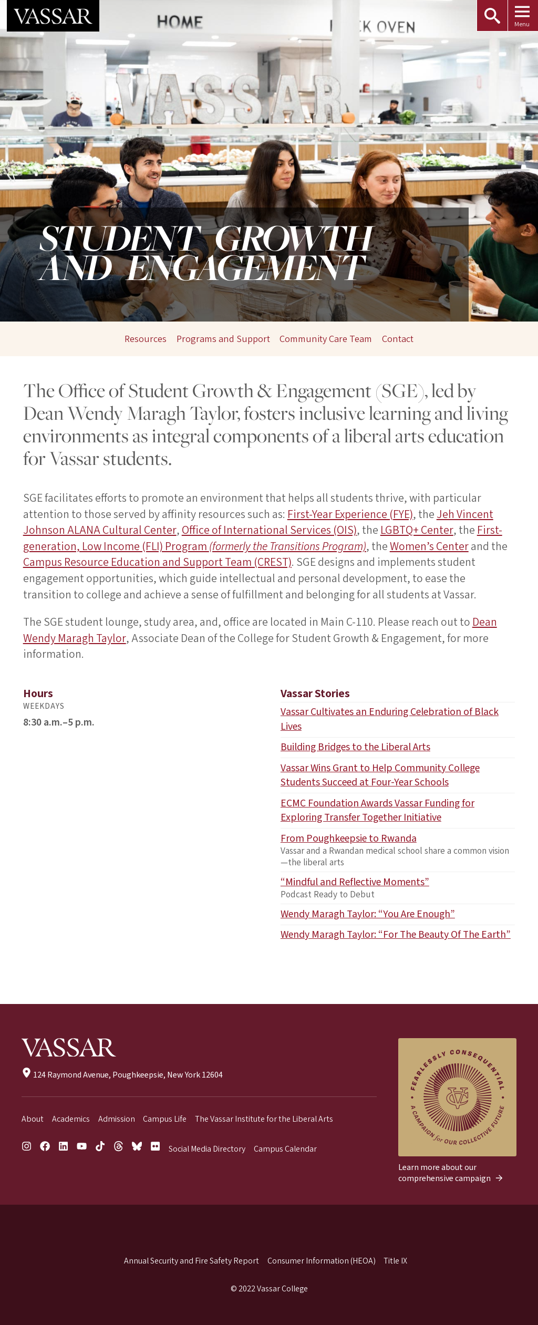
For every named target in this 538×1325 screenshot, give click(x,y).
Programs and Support (223, 339)
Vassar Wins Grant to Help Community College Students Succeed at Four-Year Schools (380, 775)
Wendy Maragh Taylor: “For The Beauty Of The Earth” (396, 934)
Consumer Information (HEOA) (321, 1261)
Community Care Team (326, 339)
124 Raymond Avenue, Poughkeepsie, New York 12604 (122, 1075)
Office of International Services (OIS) (268, 530)
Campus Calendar (285, 1149)
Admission (116, 1119)
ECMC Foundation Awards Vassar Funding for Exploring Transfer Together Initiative (377, 810)
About (33, 1119)
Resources (146, 339)
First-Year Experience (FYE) (350, 514)
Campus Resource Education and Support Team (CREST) (157, 562)
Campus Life (165, 1119)
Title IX (395, 1261)
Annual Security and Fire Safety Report (191, 1261)
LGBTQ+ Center (416, 530)
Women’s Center (429, 547)
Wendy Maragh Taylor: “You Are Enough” (368, 914)
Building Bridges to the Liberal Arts (355, 747)
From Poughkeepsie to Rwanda (349, 838)
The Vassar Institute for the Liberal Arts (264, 1119)
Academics (71, 1119)
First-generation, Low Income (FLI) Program (262, 538)
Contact (397, 339)
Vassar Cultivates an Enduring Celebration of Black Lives (390, 719)
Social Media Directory (207, 1149)
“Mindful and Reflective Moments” (355, 882)
